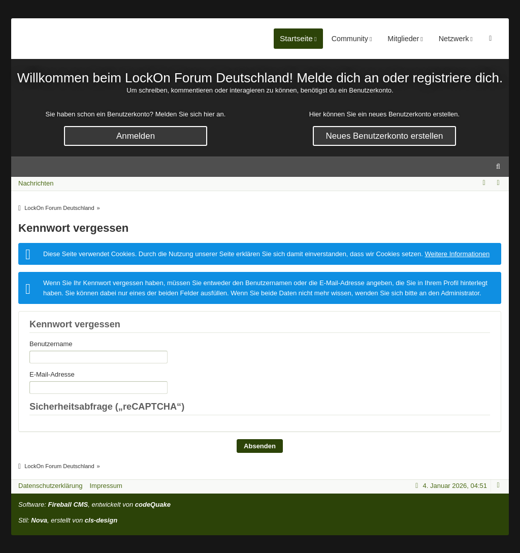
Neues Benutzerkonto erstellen (384, 136)
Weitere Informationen (457, 254)
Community (393, 39)
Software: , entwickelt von (94, 504)
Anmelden (135, 136)
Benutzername (51, 344)
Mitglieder (447, 39)
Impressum (105, 485)
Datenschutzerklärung (50, 485)
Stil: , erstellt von (67, 520)
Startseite (340, 39)
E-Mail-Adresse (52, 374)
